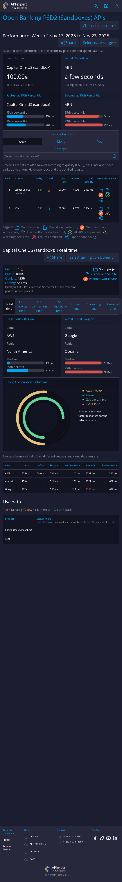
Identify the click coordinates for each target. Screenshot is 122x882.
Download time (113, 306)
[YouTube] (108, 837)
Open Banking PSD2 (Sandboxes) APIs (54, 18)
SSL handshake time (59, 306)
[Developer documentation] (107, 190)
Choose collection (98, 25)
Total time (9, 306)
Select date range (98, 42)
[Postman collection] (100, 194)
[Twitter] (102, 837)
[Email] (68, 836)
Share (68, 42)
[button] (100, 199)
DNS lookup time (22, 306)
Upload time (76, 306)
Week (22, 141)
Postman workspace (100, 279)
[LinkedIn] (115, 837)
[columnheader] (7, 180)
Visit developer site (101, 274)
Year (100, 141)
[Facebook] (95, 837)
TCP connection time (39, 306)
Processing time (93, 306)
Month (62, 141)
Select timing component (91, 257)
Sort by (60, 149)
